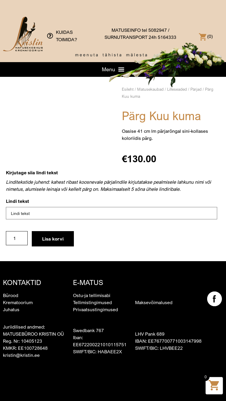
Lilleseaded (177, 89)
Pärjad (196, 89)
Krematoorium (18, 302)
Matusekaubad (150, 89)
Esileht (128, 89)
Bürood (10, 295)
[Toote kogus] (17, 238)
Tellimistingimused (92, 302)
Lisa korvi (53, 239)
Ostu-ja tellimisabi (91, 295)
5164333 (167, 37)
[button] (113, 69)
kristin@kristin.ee (21, 355)
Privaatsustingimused (95, 309)
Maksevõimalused (153, 302)
